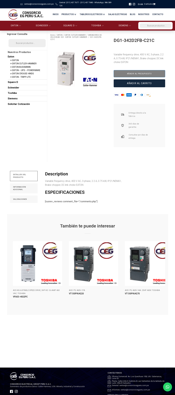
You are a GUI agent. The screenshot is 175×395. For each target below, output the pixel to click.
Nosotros (144, 14)
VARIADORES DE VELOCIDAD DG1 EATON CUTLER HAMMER (76, 36)
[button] (167, 386)
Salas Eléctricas (117, 14)
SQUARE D (70, 25)
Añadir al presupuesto (139, 74)
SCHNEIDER (43, 25)
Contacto (158, 14)
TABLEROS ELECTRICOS (91, 14)
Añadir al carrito (139, 83)
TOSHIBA (97, 25)
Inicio (53, 14)
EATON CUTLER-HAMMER (75, 35)
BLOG (132, 14)
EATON (16, 25)
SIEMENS (125, 25)
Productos (67, 14)
